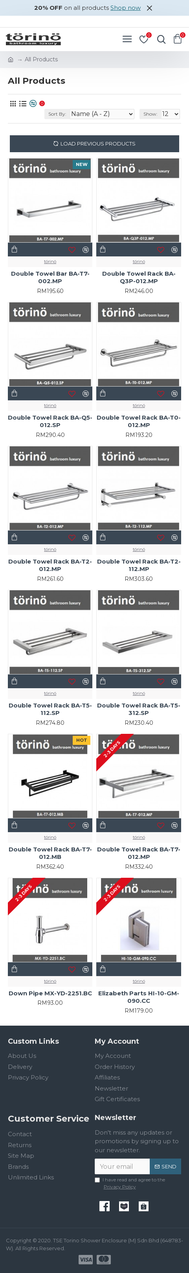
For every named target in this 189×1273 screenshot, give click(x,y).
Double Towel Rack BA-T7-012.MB (50, 853)
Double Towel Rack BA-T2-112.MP (139, 565)
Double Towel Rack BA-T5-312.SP (138, 709)
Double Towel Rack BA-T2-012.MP (50, 565)
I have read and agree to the (130, 1183)
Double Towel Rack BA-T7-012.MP (138, 853)
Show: (150, 114)
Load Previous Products (98, 143)
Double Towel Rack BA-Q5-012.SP (50, 421)
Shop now (125, 7)
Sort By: (57, 114)
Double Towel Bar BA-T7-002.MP (50, 277)
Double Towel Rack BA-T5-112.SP (50, 709)
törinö (50, 261)
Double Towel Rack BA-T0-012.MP (139, 421)
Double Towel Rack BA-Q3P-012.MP (139, 277)
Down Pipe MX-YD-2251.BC (50, 993)
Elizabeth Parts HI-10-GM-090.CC (138, 997)
